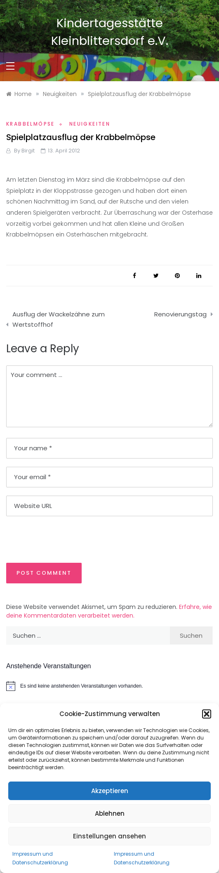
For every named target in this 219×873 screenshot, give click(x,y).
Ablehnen (110, 813)
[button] (207, 714)
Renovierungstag (180, 314)
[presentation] (62, 538)
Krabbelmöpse (30, 123)
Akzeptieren (109, 790)
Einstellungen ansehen (109, 836)
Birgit (28, 150)
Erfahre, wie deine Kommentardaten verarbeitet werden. (109, 611)
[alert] (109, 686)
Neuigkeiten (89, 123)
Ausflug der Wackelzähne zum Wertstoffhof (58, 319)
